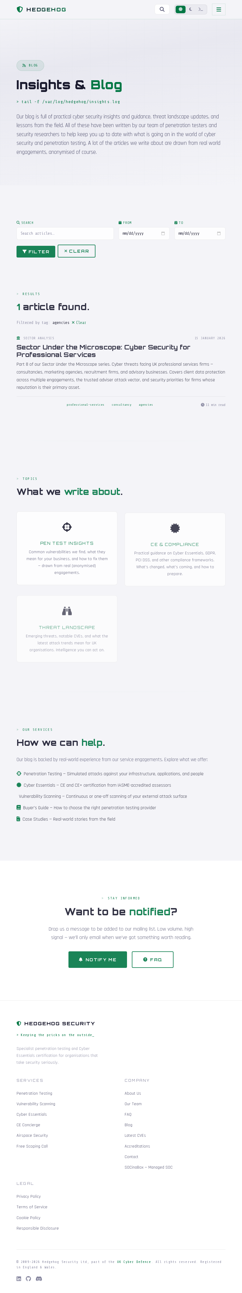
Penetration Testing (43, 777)
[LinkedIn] (19, 1279)
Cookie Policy (29, 1218)
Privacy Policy (29, 1196)
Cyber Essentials (39, 788)
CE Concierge (28, 1125)
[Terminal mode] (201, 9)
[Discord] (39, 1279)
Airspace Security (32, 1135)
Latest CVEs (135, 1135)
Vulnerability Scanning (40, 800)
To (178, 226)
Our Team (133, 1104)
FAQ (153, 962)
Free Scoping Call (32, 1146)
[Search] (162, 9)
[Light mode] (181, 9)
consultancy (122, 408)
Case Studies (35, 822)
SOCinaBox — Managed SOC (149, 1167)
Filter (36, 255)
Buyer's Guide (36, 811)
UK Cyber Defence (134, 1262)
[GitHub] (28, 1279)
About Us (133, 1093)
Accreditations (137, 1146)
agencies (146, 408)
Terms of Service (32, 1207)
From (125, 226)
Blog (128, 1125)
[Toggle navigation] (218, 9)
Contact (131, 1157)
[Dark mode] (190, 9)
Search (25, 226)
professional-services (85, 408)
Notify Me (97, 962)
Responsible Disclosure (38, 1228)
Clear (76, 254)
